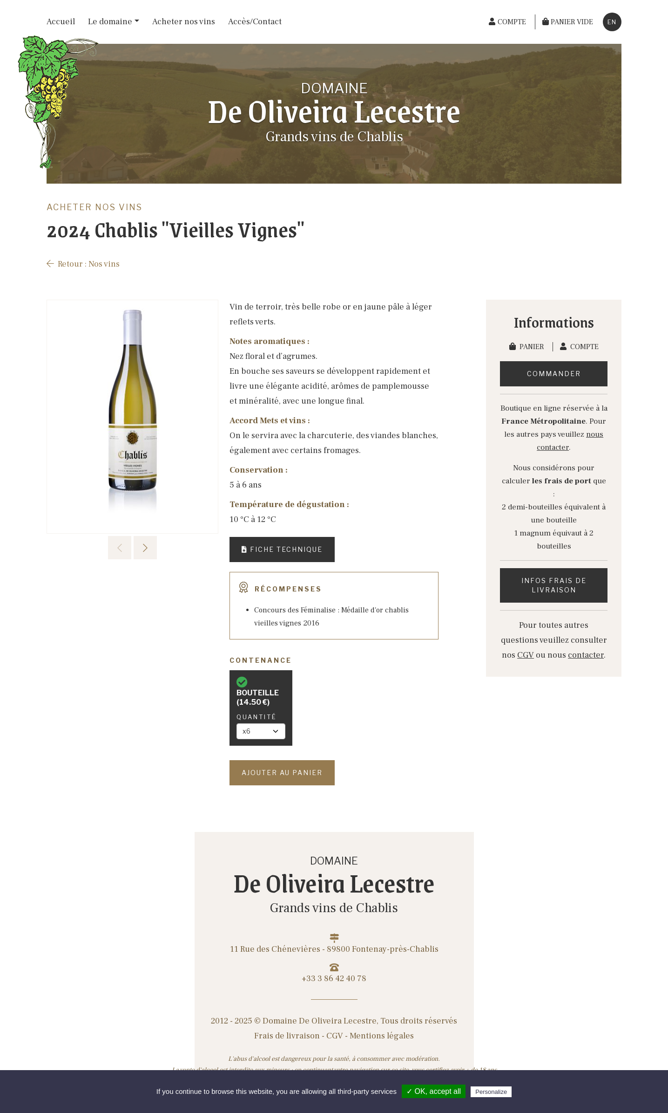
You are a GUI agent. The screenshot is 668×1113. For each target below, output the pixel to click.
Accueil (61, 21)
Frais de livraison (287, 1036)
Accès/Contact (255, 21)
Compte (579, 346)
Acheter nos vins (183, 21)
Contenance (260, 660)
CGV (525, 655)
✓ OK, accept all (433, 1091)
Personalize (491, 1091)
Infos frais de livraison (554, 585)
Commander (554, 374)
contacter (586, 655)
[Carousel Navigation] (132, 547)
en (611, 22)
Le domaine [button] (110, 21)
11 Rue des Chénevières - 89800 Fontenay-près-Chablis (334, 944)
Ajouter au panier (282, 772)
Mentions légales (382, 1036)
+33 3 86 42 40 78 (334, 973)
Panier (527, 346)
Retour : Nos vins (83, 264)
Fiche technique (282, 549)
